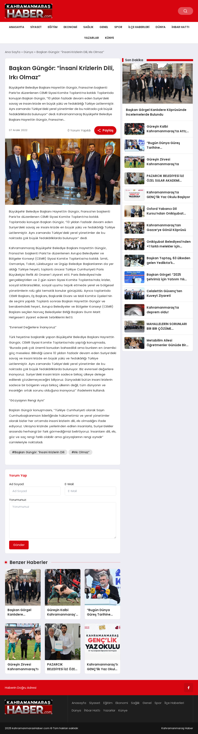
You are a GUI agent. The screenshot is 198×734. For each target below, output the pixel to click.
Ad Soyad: (16, 484)
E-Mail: (69, 484)
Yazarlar (91, 38)
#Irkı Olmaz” (80, 452)
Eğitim (52, 27)
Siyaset (36, 27)
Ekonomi (70, 27)
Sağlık (88, 27)
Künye (109, 38)
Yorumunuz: (18, 500)
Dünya (161, 27)
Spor (118, 27)
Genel (104, 27)
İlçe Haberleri (138, 27)
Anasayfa (16, 27)
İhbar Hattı (180, 27)
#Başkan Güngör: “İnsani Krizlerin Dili (38, 452)
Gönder (19, 545)
